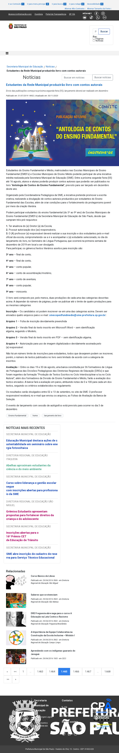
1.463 (40, 671)
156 (65, 707)
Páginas (100, 39)
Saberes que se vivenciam (44, 595)
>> (8, 679)
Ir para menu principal (38, 4)
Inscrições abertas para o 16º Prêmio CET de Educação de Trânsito (22, 536)
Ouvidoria (39, 14)
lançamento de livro (52, 416)
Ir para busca (59, 4)
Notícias (99, 41)
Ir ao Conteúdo (16, 4)
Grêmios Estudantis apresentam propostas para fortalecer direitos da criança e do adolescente (30, 515)
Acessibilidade (95, 4)
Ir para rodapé (76, 4)
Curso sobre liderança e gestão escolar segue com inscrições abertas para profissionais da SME (32, 488)
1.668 (107, 671)
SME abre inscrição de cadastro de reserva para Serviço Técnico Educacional (31, 555)
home (35, 416)
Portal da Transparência (56, 14)
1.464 (52, 671)
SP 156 (72, 14)
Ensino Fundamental (17, 416)
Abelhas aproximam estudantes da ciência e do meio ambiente (28, 467)
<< (15, 671)
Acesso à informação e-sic (20, 14)
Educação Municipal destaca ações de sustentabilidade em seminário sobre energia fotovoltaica (32, 444)
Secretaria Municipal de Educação (25, 66)
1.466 (76, 671)
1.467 (88, 671)
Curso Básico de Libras (43, 576)
